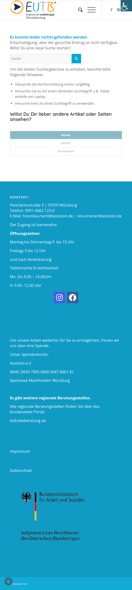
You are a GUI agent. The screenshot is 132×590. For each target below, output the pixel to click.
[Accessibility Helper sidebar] (126, 5)
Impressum (20, 451)
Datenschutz (21, 470)
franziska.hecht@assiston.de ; (50, 216)
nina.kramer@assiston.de (99, 216)
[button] (8, 581)
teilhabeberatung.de (28, 420)
